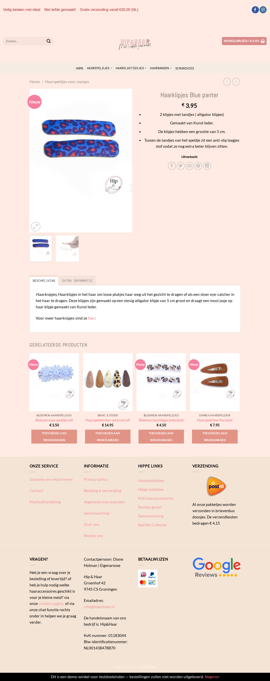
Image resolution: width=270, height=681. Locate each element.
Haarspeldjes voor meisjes (67, 81)
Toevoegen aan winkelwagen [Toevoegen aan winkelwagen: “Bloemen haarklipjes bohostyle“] (161, 436)
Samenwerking (96, 513)
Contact (36, 490)
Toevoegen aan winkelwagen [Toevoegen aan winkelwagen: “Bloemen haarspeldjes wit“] (54, 436)
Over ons (91, 524)
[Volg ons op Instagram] (263, 9)
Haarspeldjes (99, 68)
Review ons (93, 535)
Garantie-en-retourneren (51, 479)
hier (91, 318)
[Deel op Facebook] (172, 166)
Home (79, 68)
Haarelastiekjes (131, 68)
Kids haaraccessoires (155, 498)
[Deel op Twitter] (181, 166)
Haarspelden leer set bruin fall (108, 420)
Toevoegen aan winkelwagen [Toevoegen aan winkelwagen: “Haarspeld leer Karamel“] (214, 436)
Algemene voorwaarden (104, 501)
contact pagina (51, 603)
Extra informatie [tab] (77, 281)
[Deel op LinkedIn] (207, 166)
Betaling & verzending (102, 490)
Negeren (212, 676)
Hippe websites (151, 489)
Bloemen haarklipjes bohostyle (161, 420)
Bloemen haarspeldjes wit (54, 420)
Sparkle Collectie (152, 524)
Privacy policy (96, 479)
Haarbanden (161, 68)
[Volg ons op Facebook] (255, 9)
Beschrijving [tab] (44, 281)
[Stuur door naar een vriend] (190, 166)
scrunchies (184, 68)
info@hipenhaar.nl (99, 606)
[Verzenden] (49, 41)
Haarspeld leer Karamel (214, 420)
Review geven (150, 507)
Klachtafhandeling (45, 501)
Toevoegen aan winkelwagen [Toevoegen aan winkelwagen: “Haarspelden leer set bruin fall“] (107, 436)
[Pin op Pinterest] (198, 166)
